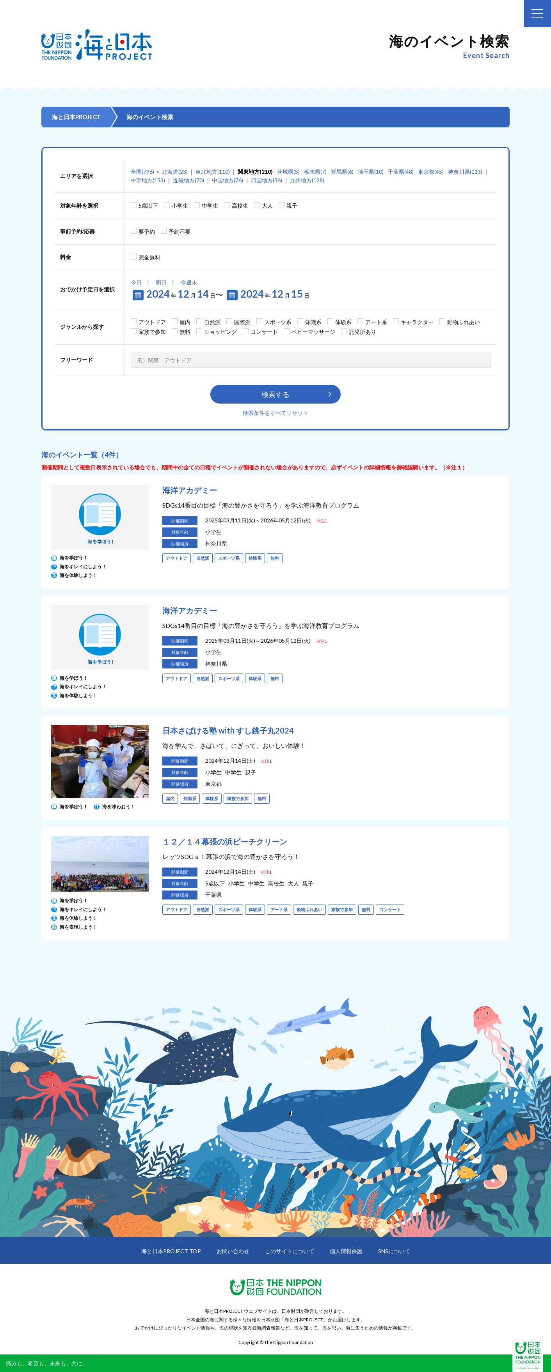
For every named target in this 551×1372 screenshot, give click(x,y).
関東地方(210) (255, 171)
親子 (291, 205)
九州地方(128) (307, 180)
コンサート (264, 331)
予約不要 (179, 231)
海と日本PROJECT (76, 116)
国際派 (242, 322)
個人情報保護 (346, 1251)
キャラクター (417, 322)
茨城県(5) (288, 171)
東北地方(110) (213, 171)
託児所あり (362, 331)
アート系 (376, 322)
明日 (161, 282)
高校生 (240, 205)
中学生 (210, 205)
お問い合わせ (233, 1251)
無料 (185, 331)
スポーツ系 (277, 322)
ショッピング (220, 331)
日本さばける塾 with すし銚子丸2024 (228, 730)
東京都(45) (431, 171)
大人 (267, 205)
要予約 (147, 231)
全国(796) (142, 171)
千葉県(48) (401, 171)
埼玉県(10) (371, 171)
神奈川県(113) (465, 171)
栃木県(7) (315, 171)
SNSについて (394, 1251)
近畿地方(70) (188, 180)
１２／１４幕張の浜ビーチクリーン (224, 841)
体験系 (343, 322)
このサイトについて (289, 1251)
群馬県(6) (342, 171)
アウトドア (152, 322)
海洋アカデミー (189, 490)
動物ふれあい (463, 322)
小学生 (180, 205)
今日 (136, 282)
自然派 (212, 322)
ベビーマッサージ (313, 331)
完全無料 (149, 257)
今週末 (189, 282)
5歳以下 (148, 205)
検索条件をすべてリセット (275, 412)
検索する (275, 394)
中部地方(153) (148, 180)
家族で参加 (152, 331)
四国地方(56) (266, 180)
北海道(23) (175, 171)
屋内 (185, 322)
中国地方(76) (227, 180)
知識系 (313, 322)
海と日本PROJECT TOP (171, 1251)
